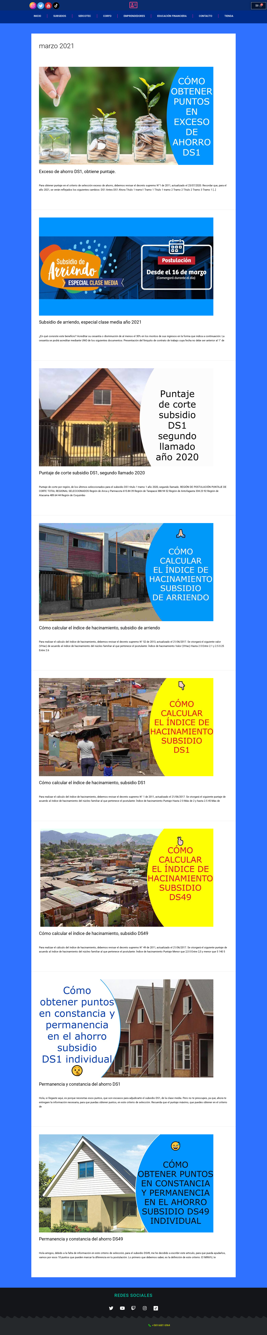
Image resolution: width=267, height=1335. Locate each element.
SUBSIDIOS (65, 178)
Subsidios (59, 16)
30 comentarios (48, 479)
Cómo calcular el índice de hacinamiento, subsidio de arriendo (99, 627)
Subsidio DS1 (66, 479)
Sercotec (84, 16)
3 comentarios (47, 329)
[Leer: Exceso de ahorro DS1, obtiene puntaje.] (126, 115)
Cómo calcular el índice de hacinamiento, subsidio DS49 (93, 933)
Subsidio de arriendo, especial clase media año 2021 (90, 322)
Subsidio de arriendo (69, 329)
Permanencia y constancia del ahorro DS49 (81, 1238)
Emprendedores (134, 16)
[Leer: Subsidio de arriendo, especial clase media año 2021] (126, 266)
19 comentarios (48, 178)
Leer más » (45, 197)
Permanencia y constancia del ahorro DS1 (80, 1084)
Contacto (205, 16)
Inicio (37, 16)
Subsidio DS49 (66, 940)
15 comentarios (48, 789)
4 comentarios (47, 940)
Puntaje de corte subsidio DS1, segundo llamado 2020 (92, 472)
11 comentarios (48, 1245)
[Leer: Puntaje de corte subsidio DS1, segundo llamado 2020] (126, 417)
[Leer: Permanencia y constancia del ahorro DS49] (126, 1183)
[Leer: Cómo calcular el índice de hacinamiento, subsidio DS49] (126, 877)
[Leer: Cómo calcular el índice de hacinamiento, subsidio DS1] (126, 726)
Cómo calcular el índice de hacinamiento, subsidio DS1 (92, 782)
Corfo (107, 16)
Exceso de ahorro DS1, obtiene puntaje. (77, 171)
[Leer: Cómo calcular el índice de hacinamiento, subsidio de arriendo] (126, 571)
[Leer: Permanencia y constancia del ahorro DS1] (126, 1028)
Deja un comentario (50, 634)
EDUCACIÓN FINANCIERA (172, 16)
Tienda (228, 16)
